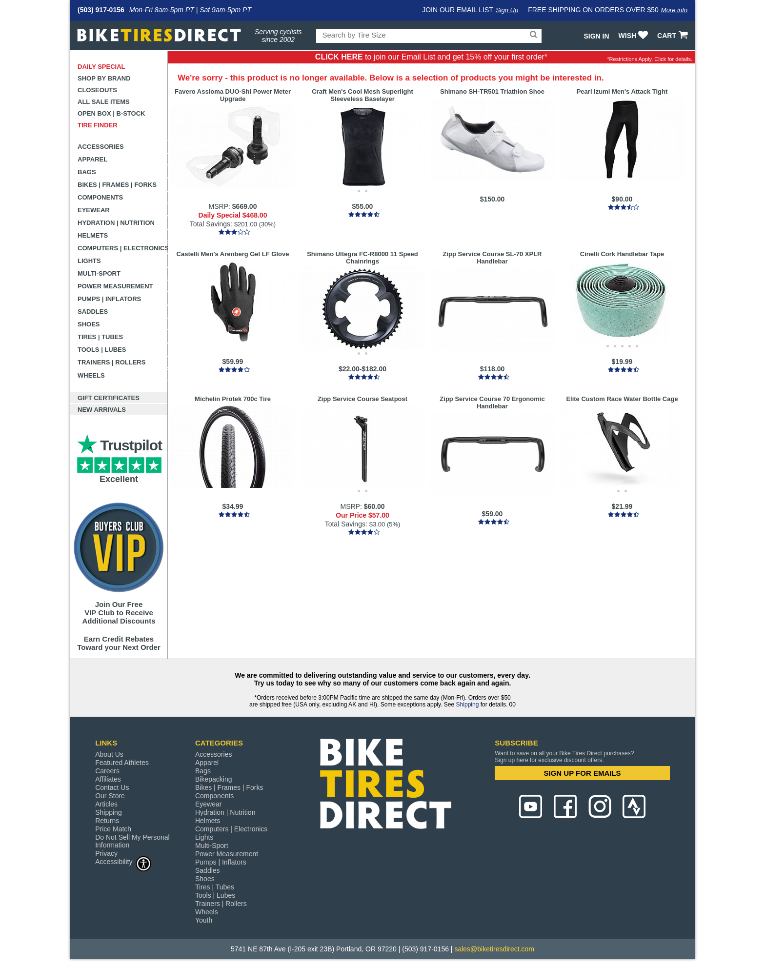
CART (673, 36)
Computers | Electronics (123, 248)
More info (674, 10)
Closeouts (97, 90)
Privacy (106, 853)
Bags (87, 172)
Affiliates (108, 779)
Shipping (467, 704)
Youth (203, 920)
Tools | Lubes (102, 349)
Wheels (91, 375)
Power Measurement (115, 286)
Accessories (101, 146)
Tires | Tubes (100, 337)
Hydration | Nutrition (116, 222)
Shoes (89, 324)
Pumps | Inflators (109, 298)
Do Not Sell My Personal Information (132, 841)
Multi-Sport (99, 273)
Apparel (92, 159)
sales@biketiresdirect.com (494, 949)
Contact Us (112, 787)
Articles (106, 804)
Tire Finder (98, 125)
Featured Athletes (122, 762)
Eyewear (94, 210)
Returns (107, 821)
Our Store (110, 796)
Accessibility (123, 861)
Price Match (113, 829)
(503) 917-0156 (101, 10)
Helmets (93, 235)
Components (100, 197)
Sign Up (507, 10)
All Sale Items (104, 101)
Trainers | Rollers (111, 362)
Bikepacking (213, 779)
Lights (89, 260)
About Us (109, 754)
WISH (634, 36)
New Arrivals (102, 409)
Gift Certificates (109, 398)
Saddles (93, 311)
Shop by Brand (104, 78)
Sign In (596, 36)
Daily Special (101, 66)
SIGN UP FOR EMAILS (582, 773)
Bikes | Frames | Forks (117, 184)
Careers (107, 771)
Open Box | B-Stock (111, 113)
